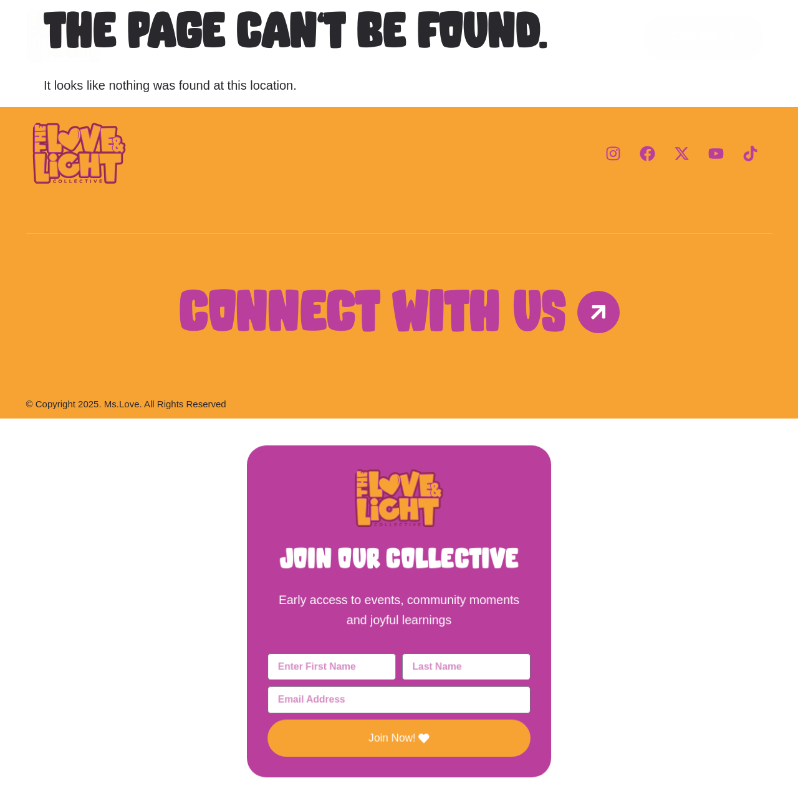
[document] (399, 602)
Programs (399, 35)
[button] (398, 448)
